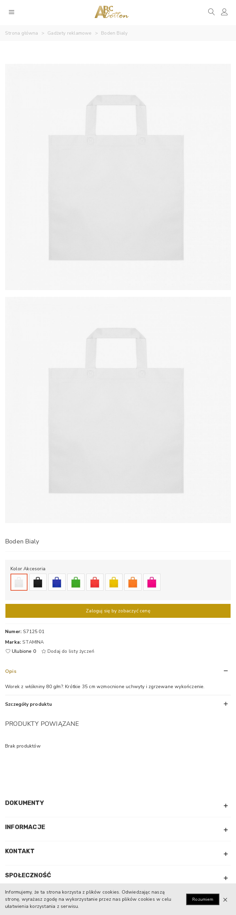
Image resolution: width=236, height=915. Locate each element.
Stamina (33, 642)
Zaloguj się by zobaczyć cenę (118, 611)
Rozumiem (202, 899)
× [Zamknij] (225, 899)
